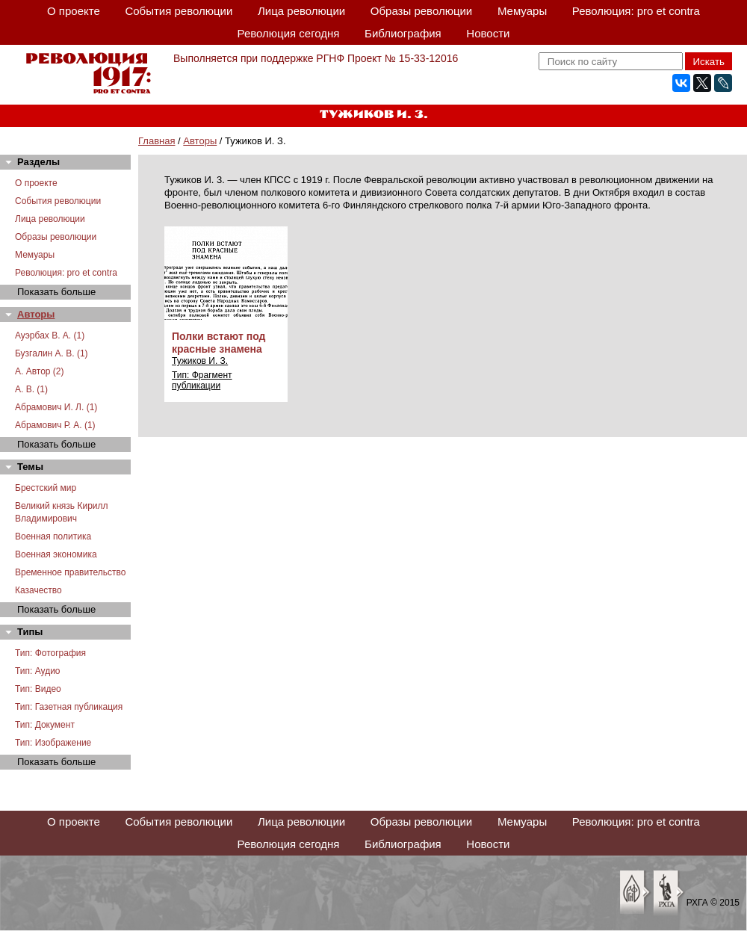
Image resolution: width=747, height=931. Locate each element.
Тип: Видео (38, 689)
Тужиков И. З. (200, 361)
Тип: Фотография (50, 653)
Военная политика (53, 536)
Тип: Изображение (53, 742)
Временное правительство (70, 572)
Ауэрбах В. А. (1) (49, 335)
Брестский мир (45, 488)
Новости (487, 33)
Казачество (38, 590)
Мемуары (522, 10)
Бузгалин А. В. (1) (51, 353)
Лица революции (301, 10)
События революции (178, 10)
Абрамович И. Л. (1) (56, 407)
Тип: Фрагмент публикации (202, 380)
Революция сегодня (289, 33)
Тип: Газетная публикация (69, 707)
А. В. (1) (31, 389)
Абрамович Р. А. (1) (55, 425)
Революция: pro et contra (636, 10)
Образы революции (421, 10)
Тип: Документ (45, 725)
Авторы (200, 140)
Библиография (403, 33)
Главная (156, 140)
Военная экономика (56, 554)
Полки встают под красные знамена (218, 342)
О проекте (73, 10)
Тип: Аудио (38, 671)
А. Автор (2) (39, 371)
